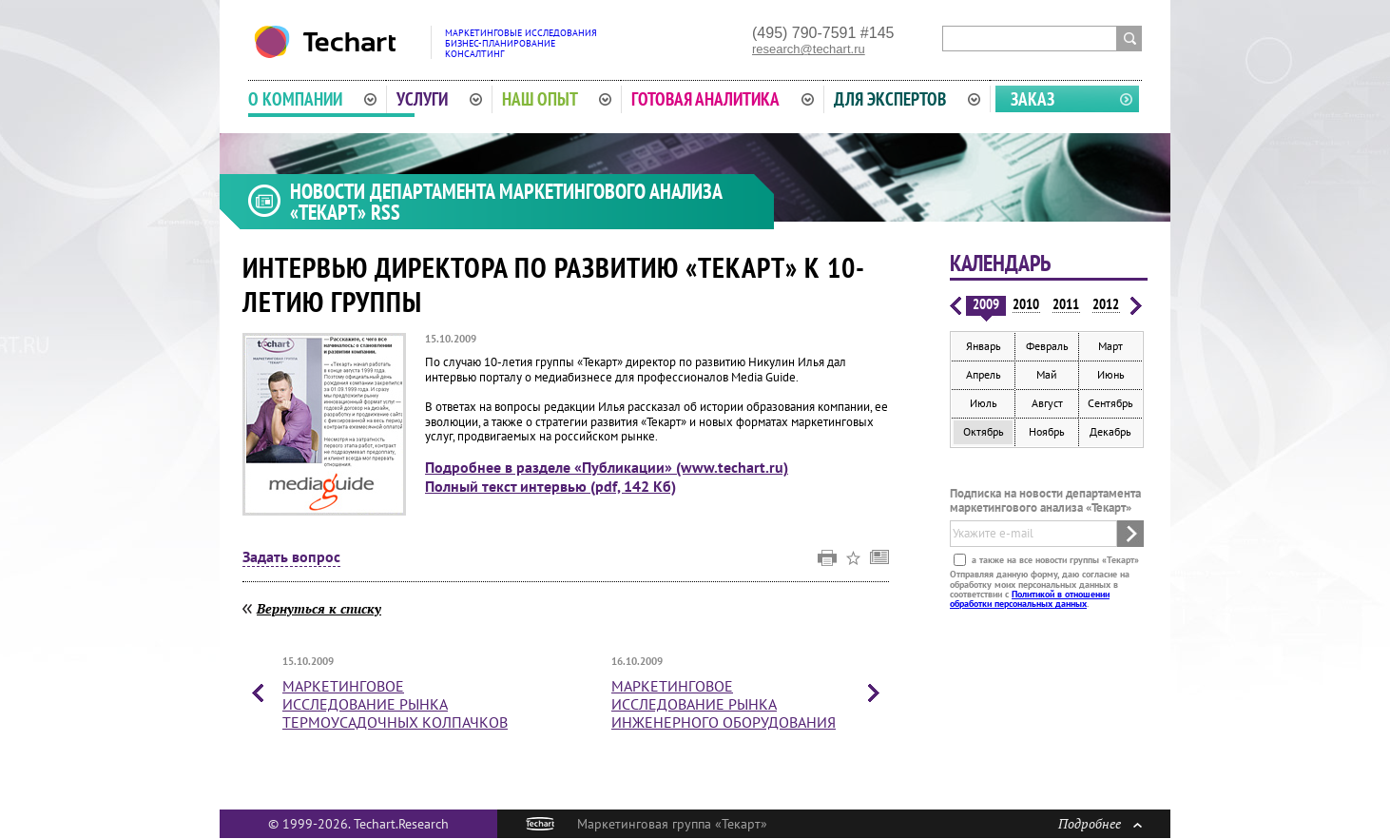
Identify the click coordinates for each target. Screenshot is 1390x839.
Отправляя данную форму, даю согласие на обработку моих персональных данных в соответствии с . (1039, 589)
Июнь (1111, 374)
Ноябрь (1047, 431)
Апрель (983, 374)
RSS (385, 212)
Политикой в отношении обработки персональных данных (1030, 599)
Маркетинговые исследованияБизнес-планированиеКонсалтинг (521, 43)
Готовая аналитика (722, 99)
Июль (983, 403)
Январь (983, 346)
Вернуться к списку (319, 608)
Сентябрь (1110, 403)
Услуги (439, 99)
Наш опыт (557, 99)
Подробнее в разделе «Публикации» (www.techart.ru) (606, 467)
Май (1046, 374)
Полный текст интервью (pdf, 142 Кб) (550, 486)
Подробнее (1100, 823)
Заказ (1032, 99)
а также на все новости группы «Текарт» (1054, 560)
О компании (312, 99)
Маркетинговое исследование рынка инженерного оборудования (723, 704)
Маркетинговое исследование (395, 704)
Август (1047, 403)
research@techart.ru (808, 49)
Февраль (1047, 346)
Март (1110, 346)
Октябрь (983, 431)
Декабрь (1110, 431)
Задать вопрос (291, 557)
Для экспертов (907, 99)
